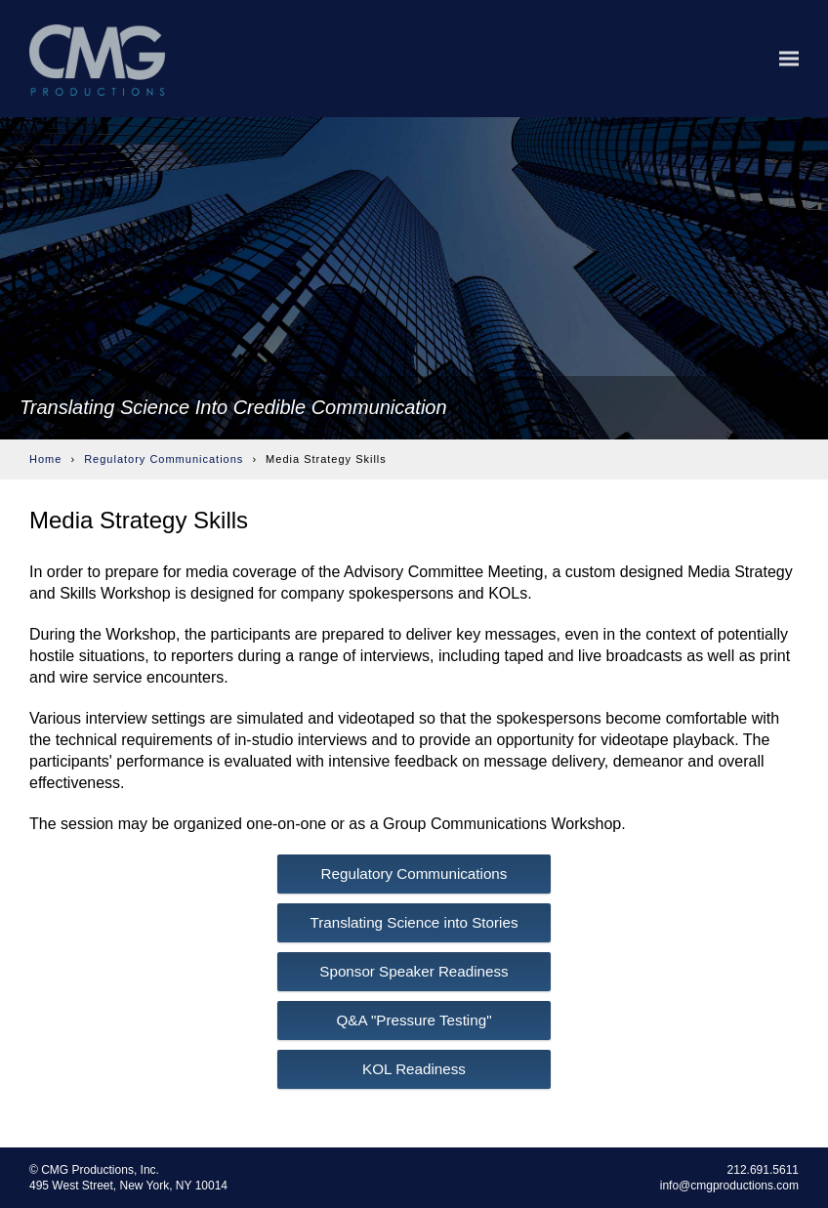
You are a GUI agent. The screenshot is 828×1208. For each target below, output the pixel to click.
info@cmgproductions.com (729, 1185)
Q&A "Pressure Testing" (413, 1020)
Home (45, 459)
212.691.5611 (763, 1170)
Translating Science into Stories (414, 922)
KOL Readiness (414, 1069)
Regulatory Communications (163, 459)
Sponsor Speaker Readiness (413, 971)
